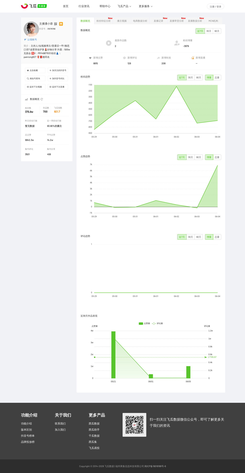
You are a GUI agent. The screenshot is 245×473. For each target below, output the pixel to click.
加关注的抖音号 (57, 70)
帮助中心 (105, 6)
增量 (209, 77)
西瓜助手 (94, 429)
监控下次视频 (34, 87)
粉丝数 (28, 108)
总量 (217, 77)
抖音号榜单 (28, 435)
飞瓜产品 (123, 6)
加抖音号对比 (56, 78)
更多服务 (144, 6)
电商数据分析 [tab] (140, 21)
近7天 (200, 31)
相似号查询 (33, 78)
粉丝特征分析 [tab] (104, 21)
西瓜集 (93, 441)
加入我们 (60, 429)
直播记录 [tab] (158, 21)
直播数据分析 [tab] (195, 21)
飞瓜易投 (94, 447)
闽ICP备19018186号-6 (155, 466)
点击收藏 (32, 70)
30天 (208, 31)
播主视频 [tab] (122, 21)
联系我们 (60, 423)
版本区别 (26, 429)
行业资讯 (84, 6)
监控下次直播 (56, 87)
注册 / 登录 (215, 6)
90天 (217, 31)
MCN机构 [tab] (213, 21)
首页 (65, 6)
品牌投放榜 (28, 441)
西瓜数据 (94, 423)
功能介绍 (26, 423)
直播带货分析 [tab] (177, 21)
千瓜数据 (94, 435)
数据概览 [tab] (85, 21)
